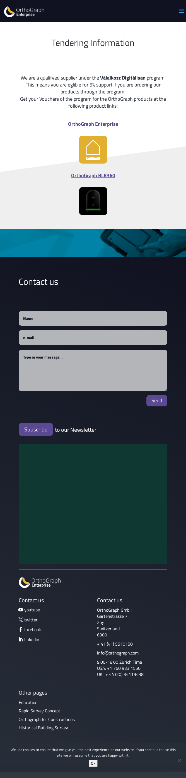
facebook (32, 629)
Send (156, 400)
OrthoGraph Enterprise (93, 124)
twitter (31, 619)
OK (93, 763)
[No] (179, 760)
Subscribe (35, 429)
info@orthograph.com (118, 652)
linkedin (31, 639)
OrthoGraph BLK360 (93, 175)
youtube (32, 609)
